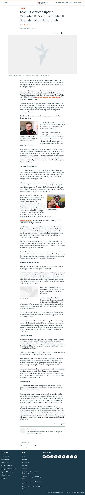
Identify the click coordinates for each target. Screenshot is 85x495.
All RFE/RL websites (75, 2)
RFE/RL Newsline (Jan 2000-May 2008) (31, 477)
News (23, 456)
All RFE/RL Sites (5, 475)
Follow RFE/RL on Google (61, 2)
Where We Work (5, 459)
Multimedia (25, 465)
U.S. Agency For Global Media (9, 469)
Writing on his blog (26, 220)
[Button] (56, 33)
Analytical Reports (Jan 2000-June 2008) (31, 482)
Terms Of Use (5, 462)
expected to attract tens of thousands (48, 97)
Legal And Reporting (7, 472)
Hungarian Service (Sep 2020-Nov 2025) (31, 487)
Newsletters (25, 462)
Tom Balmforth (26, 25)
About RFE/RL (5, 456)
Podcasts (24, 469)
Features (23, 8)
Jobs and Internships (7, 465)
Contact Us (4, 478)
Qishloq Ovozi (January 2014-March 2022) (30, 472)
